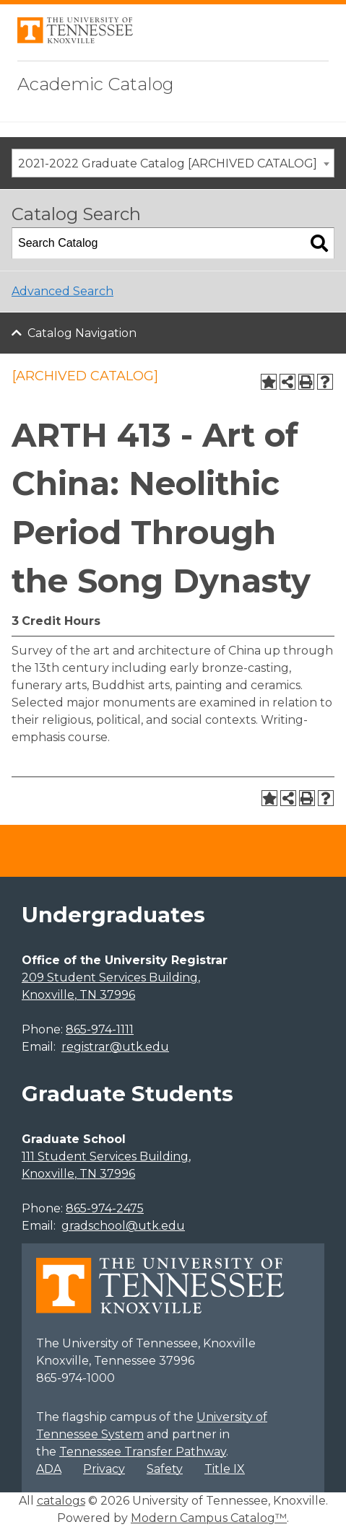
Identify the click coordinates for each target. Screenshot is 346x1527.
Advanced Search (62, 291)
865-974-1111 (100, 1029)
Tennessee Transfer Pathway (142, 1451)
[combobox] (173, 163)
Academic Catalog (95, 84)
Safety (165, 1469)
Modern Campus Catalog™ (209, 1518)
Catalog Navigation (82, 333)
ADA (48, 1469)
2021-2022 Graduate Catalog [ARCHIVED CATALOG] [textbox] (167, 163)
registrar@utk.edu (115, 1047)
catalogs (61, 1501)
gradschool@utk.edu (123, 1226)
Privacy (104, 1469)
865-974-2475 (105, 1208)
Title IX (224, 1469)
